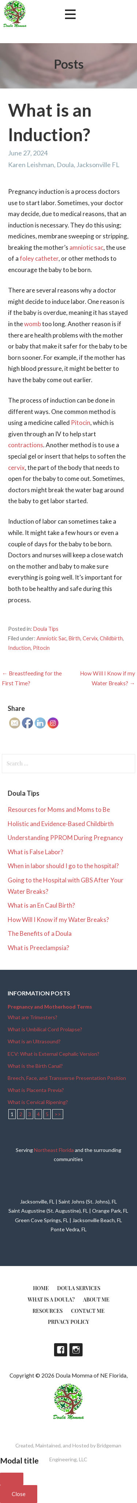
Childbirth (111, 638)
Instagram (76, 1349)
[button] (70, 14)
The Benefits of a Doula (40, 933)
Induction (19, 648)
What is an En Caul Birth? (41, 905)
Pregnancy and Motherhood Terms (50, 1006)
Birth (74, 638)
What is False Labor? (35, 852)
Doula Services (78, 1288)
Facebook (60, 1349)
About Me (96, 1299)
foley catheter (39, 258)
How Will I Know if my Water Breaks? (58, 919)
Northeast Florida (54, 1150)
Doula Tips (45, 629)
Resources (48, 1310)
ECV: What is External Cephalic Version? (53, 1054)
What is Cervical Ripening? (38, 1102)
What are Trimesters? (32, 1017)
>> (57, 1114)
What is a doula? (51, 1299)
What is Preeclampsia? (38, 948)
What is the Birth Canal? (35, 1066)
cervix (16, 467)
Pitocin (80, 422)
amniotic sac (86, 247)
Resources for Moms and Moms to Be (59, 809)
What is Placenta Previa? (36, 1090)
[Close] (11, 1479)
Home (41, 1288)
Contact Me (87, 1310)
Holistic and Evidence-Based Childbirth (61, 824)
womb (32, 324)
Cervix (90, 638)
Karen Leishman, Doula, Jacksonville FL (63, 165)
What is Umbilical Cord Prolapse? (45, 1029)
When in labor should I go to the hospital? (63, 866)
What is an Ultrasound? (34, 1041)
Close (19, 1494)
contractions (25, 445)
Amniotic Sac (51, 638)
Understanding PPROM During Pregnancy (65, 837)
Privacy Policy (68, 1321)
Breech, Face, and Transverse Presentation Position (67, 1078)
